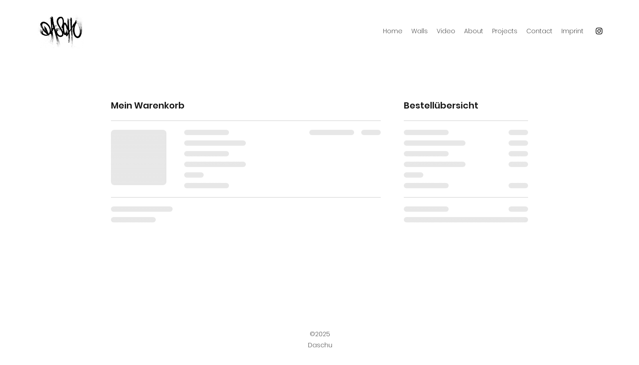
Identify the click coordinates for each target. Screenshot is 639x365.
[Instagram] (599, 31)
